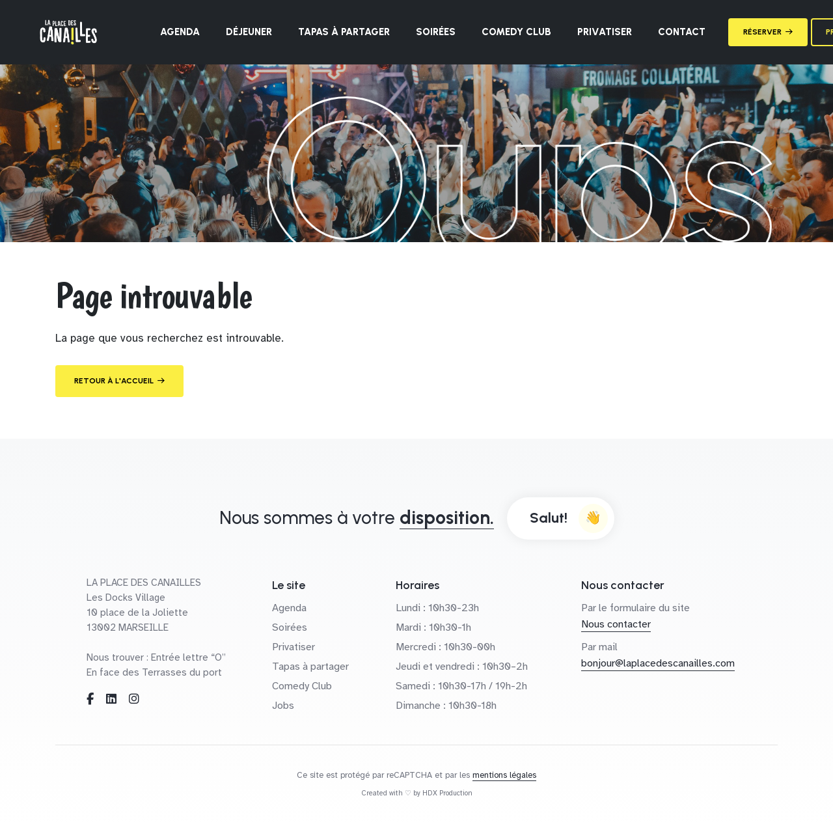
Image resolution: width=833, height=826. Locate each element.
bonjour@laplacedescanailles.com (658, 663)
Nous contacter (616, 624)
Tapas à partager (344, 32)
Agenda (180, 32)
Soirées (436, 32)
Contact (681, 32)
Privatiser (604, 32)
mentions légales (504, 775)
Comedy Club (516, 32)
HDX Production (447, 793)
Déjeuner (249, 32)
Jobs (283, 705)
